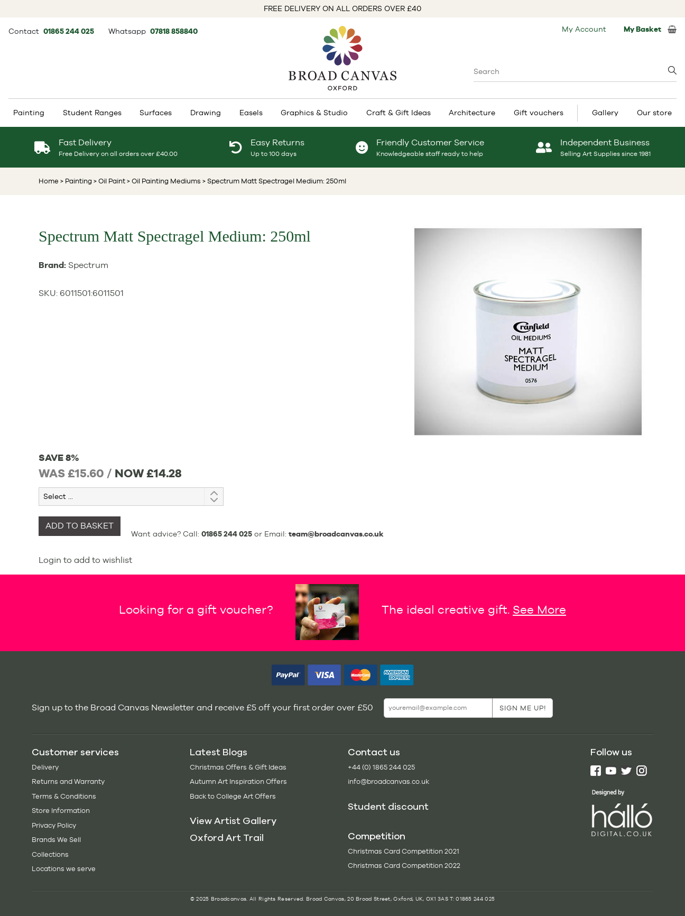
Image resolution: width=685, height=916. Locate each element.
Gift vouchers (538, 112)
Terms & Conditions (64, 796)
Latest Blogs (218, 752)
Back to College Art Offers (233, 796)
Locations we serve (64, 869)
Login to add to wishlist (85, 560)
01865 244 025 (69, 31)
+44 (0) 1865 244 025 (381, 767)
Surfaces (156, 112)
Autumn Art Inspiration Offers (238, 781)
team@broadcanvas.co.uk (336, 534)
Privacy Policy (54, 825)
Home (49, 181)
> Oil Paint (108, 181)
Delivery (45, 767)
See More (539, 609)
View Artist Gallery (233, 821)
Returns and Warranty (68, 781)
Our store (654, 112)
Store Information (61, 811)
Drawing (205, 112)
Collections (50, 854)
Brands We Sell (56, 840)
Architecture (472, 112)
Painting (28, 112)
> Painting (76, 181)
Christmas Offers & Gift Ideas (238, 767)
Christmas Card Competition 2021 (403, 851)
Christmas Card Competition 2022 (404, 865)
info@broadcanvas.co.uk (388, 781)
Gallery (605, 112)
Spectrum (88, 265)
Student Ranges (92, 112)
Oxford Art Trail (227, 837)
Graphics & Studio (314, 112)
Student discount (388, 806)
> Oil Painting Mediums (163, 181)
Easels (251, 112)
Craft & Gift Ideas (398, 112)
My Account (584, 29)
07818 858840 (174, 31)
